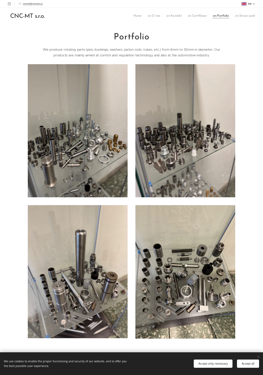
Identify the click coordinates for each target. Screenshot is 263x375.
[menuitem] (138, 16)
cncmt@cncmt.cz (33, 3)
